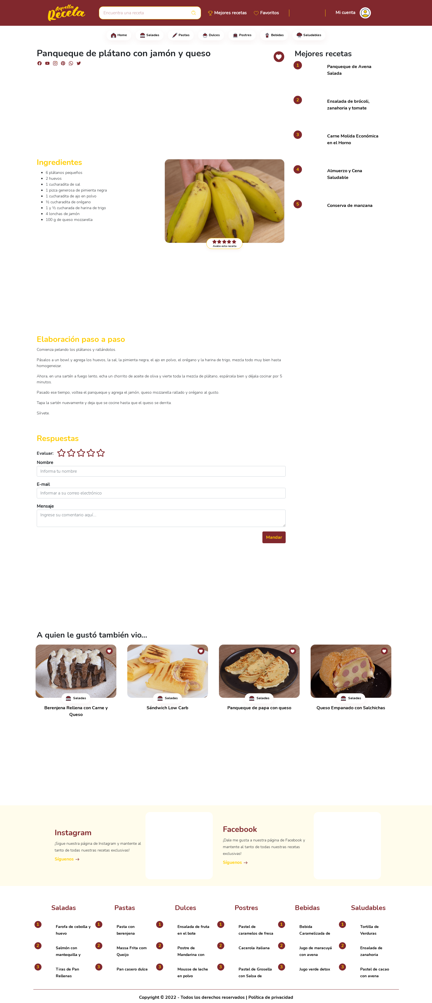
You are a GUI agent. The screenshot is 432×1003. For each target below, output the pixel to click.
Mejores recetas (230, 13)
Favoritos (269, 13)
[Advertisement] (161, 114)
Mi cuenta (345, 13)
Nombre (45, 462)
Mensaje (45, 506)
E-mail (43, 484)
